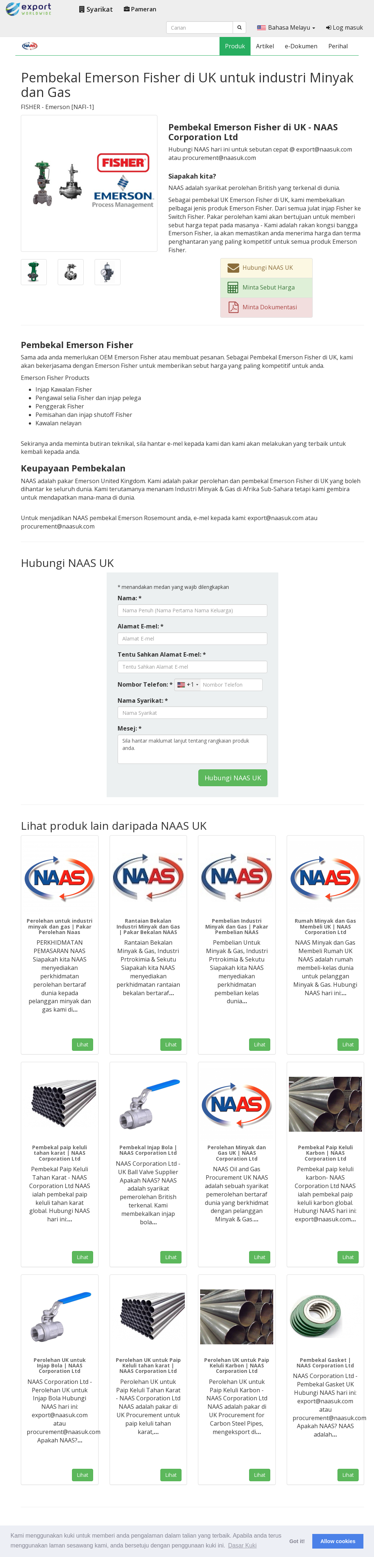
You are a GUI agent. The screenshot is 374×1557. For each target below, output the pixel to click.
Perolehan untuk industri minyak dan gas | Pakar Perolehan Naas (59, 926)
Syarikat (96, 9)
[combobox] (188, 685)
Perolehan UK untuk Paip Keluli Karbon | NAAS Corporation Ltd (236, 1365)
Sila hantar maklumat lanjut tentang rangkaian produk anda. (192, 749)
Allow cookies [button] (337, 1541)
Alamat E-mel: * (141, 626)
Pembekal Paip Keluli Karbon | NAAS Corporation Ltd (325, 1153)
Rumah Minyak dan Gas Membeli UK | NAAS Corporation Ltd (325, 926)
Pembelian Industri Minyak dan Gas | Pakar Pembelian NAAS (236, 926)
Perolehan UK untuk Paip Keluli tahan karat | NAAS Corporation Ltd (148, 1365)
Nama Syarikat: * (143, 701)
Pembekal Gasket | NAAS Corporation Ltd (325, 1362)
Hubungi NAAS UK (233, 777)
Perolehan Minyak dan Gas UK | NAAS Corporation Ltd (236, 1153)
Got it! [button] (297, 1541)
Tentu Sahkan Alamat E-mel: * (162, 654)
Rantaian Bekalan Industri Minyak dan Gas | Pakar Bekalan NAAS (148, 926)
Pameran (140, 9)
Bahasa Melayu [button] (286, 27)
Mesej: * (130, 728)
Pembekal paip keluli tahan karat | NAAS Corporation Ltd (59, 1153)
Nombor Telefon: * (145, 684)
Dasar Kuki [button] (242, 1545)
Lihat (82, 1044)
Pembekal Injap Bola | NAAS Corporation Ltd (148, 1150)
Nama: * (130, 598)
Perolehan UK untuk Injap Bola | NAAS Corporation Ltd (60, 1365)
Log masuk (344, 27)
